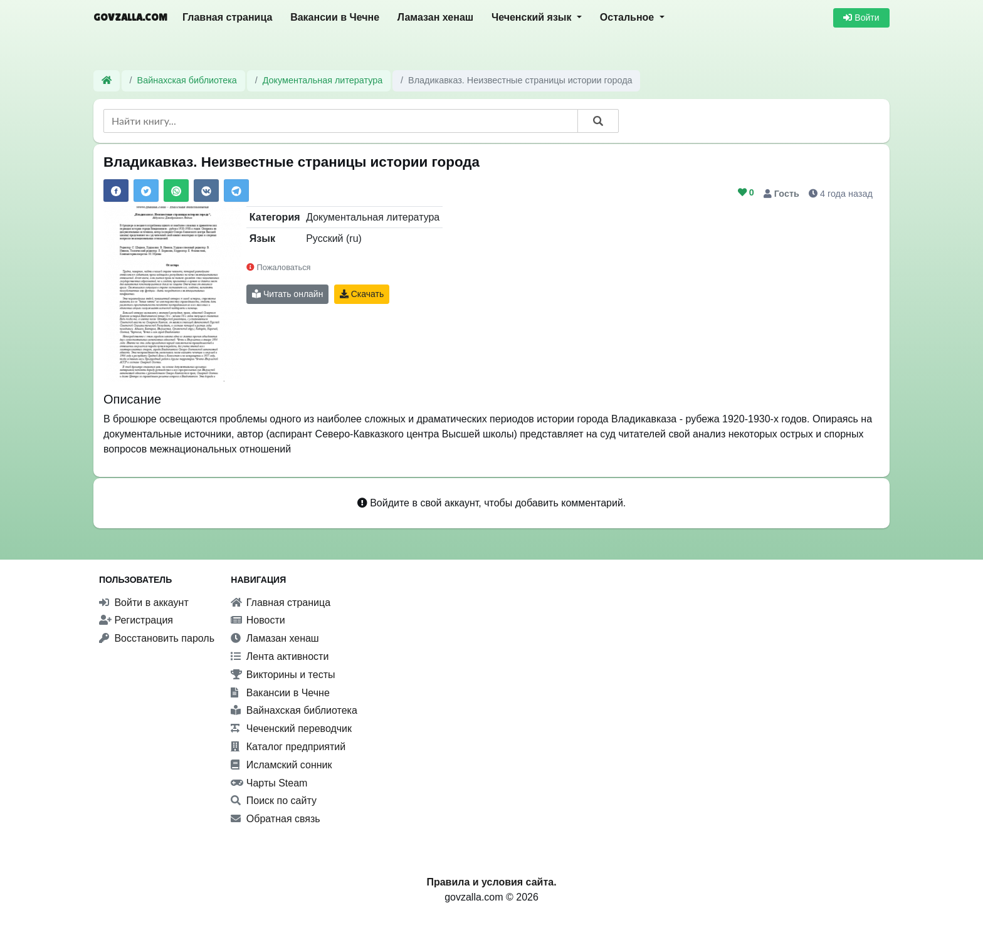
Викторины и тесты (283, 674)
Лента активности (280, 656)
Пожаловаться (278, 267)
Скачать (362, 294)
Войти (861, 18)
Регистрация (136, 620)
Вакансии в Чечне (334, 17)
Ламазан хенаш (435, 17)
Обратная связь (275, 818)
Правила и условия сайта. (491, 882)
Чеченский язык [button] (533, 17)
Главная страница (227, 17)
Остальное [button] (628, 17)
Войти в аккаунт (144, 602)
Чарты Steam (269, 783)
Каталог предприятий (288, 746)
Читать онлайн (287, 294)
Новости (258, 620)
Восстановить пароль (156, 638)
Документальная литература (323, 80)
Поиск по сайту (274, 800)
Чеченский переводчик (291, 728)
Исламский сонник (281, 765)
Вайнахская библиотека (187, 80)
